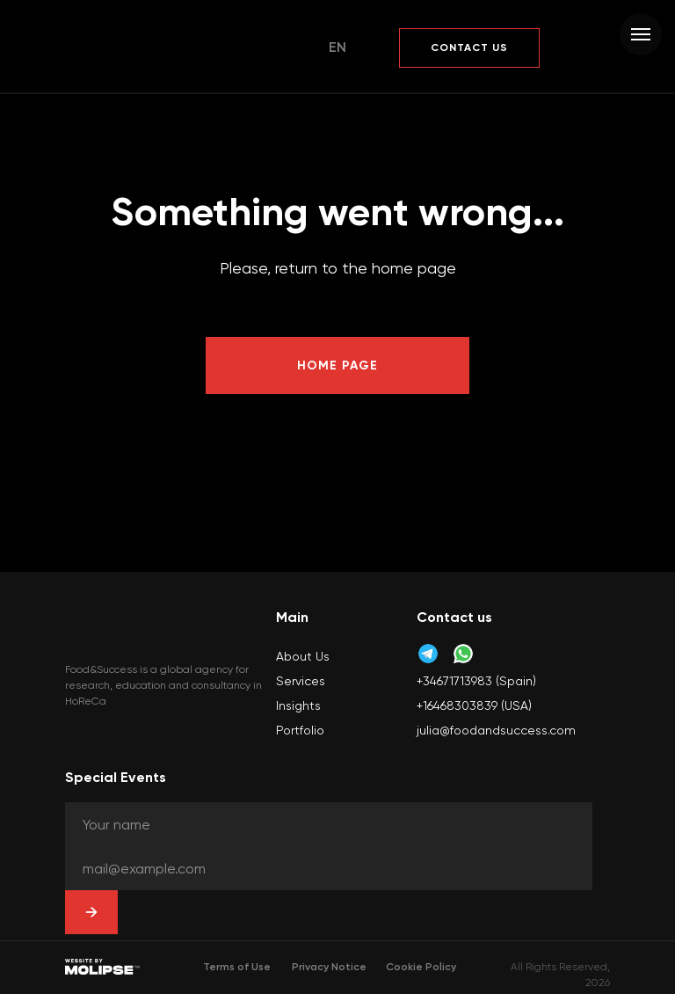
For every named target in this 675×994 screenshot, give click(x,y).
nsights (300, 705)
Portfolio (300, 730)
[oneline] (328, 824)
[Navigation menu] (640, 34)
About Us (303, 656)
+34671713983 (454, 681)
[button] (469, 48)
